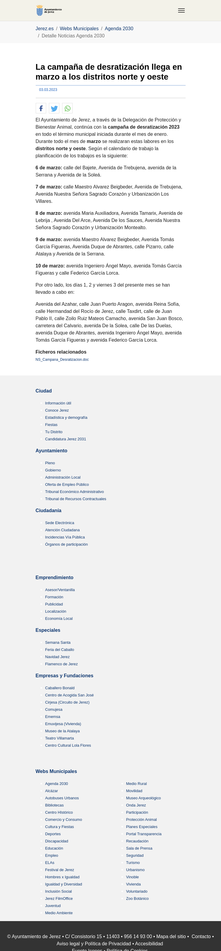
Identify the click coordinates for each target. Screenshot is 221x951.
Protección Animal (141, 819)
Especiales (48, 630)
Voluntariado (137, 891)
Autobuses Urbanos (62, 798)
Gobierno (53, 470)
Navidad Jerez (57, 657)
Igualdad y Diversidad (63, 884)
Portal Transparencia (144, 834)
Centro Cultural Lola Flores (68, 745)
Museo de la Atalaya (62, 731)
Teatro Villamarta (59, 738)
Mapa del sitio (171, 936)
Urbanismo (135, 870)
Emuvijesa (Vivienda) (63, 724)
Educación (54, 848)
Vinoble (132, 877)
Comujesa (54, 709)
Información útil (58, 403)
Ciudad (44, 390)
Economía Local (59, 618)
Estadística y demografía (66, 417)
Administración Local (63, 477)
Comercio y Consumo (63, 819)
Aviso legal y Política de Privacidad (94, 943)
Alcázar (51, 791)
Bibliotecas (54, 805)
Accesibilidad (149, 943)
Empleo (51, 855)
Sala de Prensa (139, 848)
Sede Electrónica (59, 523)
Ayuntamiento (51, 450)
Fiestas (51, 424)
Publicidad (54, 604)
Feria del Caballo (59, 649)
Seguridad (135, 855)
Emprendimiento (54, 577)
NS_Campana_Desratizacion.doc (62, 359)
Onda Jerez (136, 805)
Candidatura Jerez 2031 (65, 439)
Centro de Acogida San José (69, 695)
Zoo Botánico (137, 898)
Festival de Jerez (59, 870)
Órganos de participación (66, 544)
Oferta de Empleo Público (67, 484)
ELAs (50, 862)
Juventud (53, 905)
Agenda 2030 (56, 783)
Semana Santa (58, 642)
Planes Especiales (142, 826)
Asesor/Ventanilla (60, 590)
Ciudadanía (48, 510)
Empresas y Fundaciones (65, 675)
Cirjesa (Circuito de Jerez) (67, 702)
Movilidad (134, 791)
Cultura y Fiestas (59, 826)
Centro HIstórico (59, 812)
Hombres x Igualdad (62, 877)
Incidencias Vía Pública (65, 537)
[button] (41, 108)
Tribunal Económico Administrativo (74, 491)
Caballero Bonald (60, 688)
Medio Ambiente (59, 913)
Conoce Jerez (57, 410)
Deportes (53, 834)
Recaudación (137, 841)
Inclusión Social (58, 891)
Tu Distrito (54, 432)
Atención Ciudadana (62, 530)
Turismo (133, 862)
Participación (137, 812)
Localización (55, 611)
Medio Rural (136, 783)
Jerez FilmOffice (59, 898)
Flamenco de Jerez (61, 664)
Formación (54, 597)
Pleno (50, 463)
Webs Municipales (56, 771)
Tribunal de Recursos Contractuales (75, 499)
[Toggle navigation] (181, 10)
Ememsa (53, 716)
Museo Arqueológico (143, 798)
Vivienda (133, 884)
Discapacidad (56, 841)
